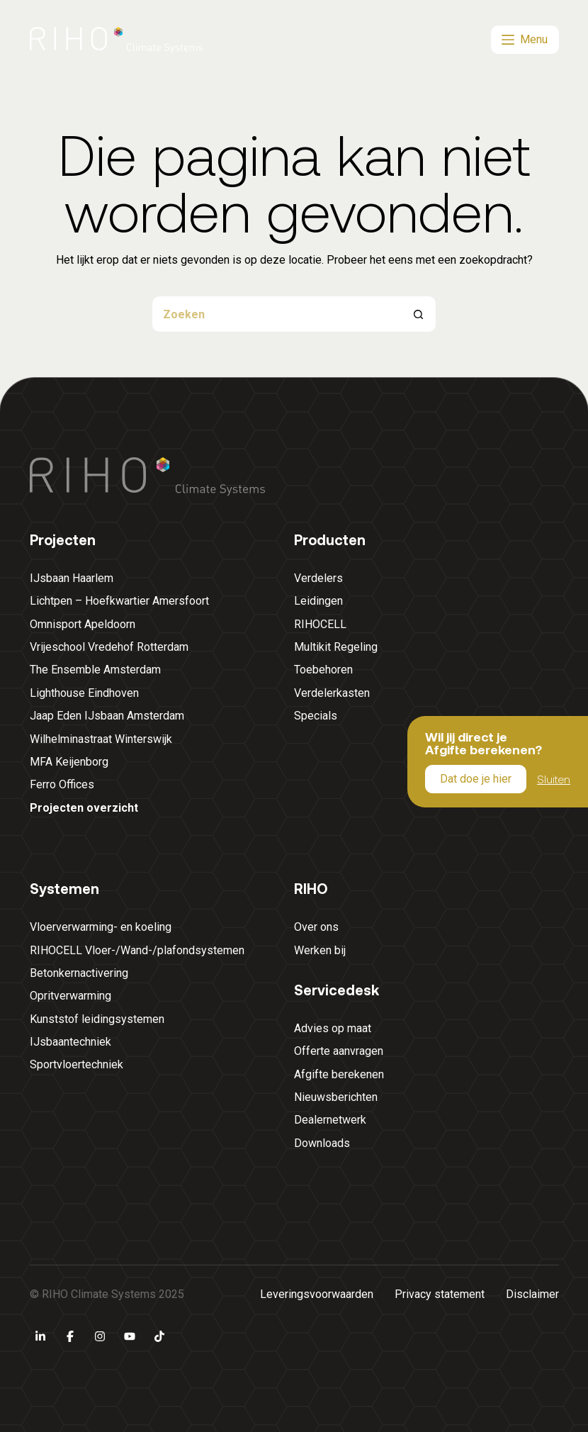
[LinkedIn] (40, 1336)
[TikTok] (159, 1336)
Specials (315, 715)
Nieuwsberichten (336, 1097)
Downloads (322, 1143)
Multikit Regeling (336, 647)
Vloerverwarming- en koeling (100, 927)
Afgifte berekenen (339, 1074)
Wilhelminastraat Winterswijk (101, 739)
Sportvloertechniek (76, 1064)
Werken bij (320, 950)
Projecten (63, 539)
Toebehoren (323, 669)
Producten (330, 539)
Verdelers (318, 578)
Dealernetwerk (330, 1119)
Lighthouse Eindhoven (84, 693)
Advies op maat (332, 1028)
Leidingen (318, 601)
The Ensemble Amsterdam (95, 669)
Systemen (64, 888)
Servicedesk (336, 989)
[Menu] (525, 40)
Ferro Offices (62, 784)
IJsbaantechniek (70, 1041)
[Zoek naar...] (276, 314)
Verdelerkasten (332, 693)
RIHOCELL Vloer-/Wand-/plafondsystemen (137, 950)
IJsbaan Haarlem (71, 578)
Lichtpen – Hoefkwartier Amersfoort (119, 601)
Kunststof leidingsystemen (97, 1019)
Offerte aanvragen (338, 1051)
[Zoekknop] (418, 314)
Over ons (316, 927)
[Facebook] (70, 1336)
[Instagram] (100, 1336)
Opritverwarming (70, 995)
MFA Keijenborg (69, 761)
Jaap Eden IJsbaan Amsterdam (107, 715)
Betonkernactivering (79, 973)
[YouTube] (129, 1336)
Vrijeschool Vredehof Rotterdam (109, 647)
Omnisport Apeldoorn (82, 624)
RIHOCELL (320, 624)
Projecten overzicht (84, 808)
